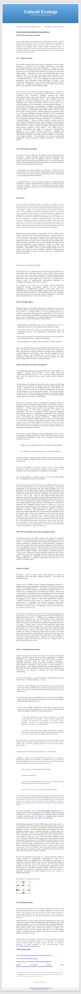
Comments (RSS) (45, 989)
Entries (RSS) (35, 989)
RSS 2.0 (57, 974)
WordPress (49, 988)
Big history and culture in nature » (54, 26)
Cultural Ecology (40, 11)
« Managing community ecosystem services (28, 26)
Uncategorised (21, 974)
